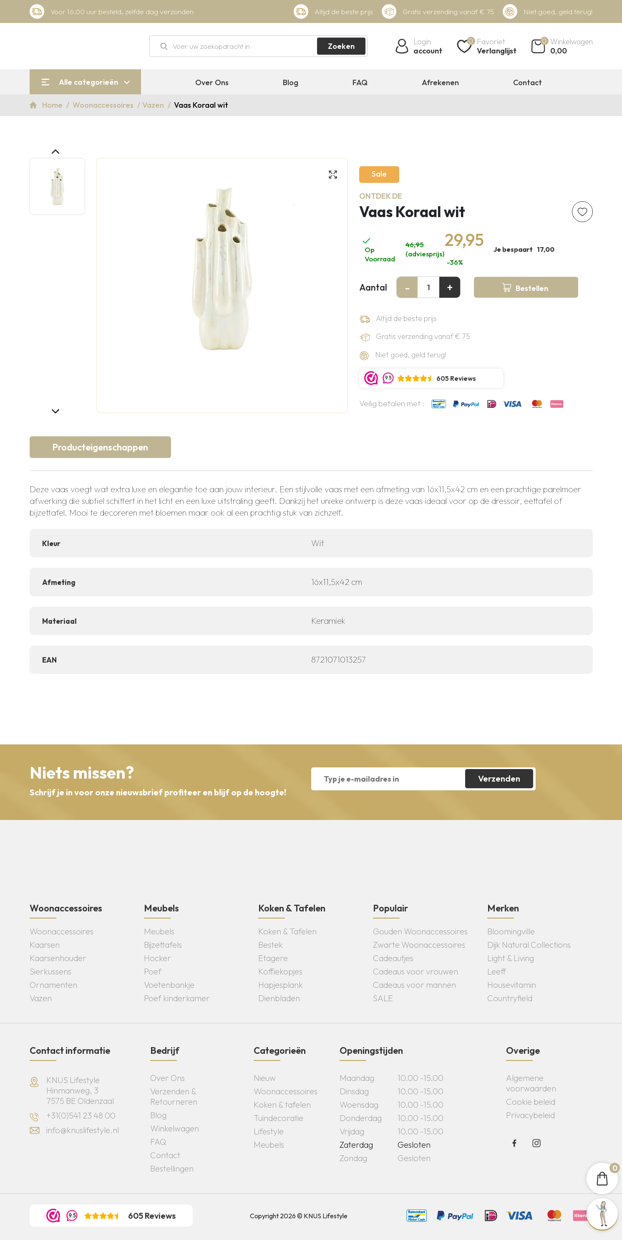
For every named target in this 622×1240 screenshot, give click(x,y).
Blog (290, 82)
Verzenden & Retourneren (173, 1096)
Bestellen (532, 288)
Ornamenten (53, 984)
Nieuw (265, 1078)
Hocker (157, 958)
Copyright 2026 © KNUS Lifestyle (299, 1216)
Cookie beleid (530, 1101)
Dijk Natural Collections (529, 944)
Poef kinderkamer (177, 998)
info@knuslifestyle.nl (82, 1130)
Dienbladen (279, 998)
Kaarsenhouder (58, 958)
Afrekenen (440, 82)
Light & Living (510, 958)
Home (53, 105)
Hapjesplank (280, 984)
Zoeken (341, 46)
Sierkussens (50, 971)
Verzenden (499, 778)
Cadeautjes (393, 958)
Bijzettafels (163, 944)
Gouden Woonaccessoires (420, 931)
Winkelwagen (174, 1128)
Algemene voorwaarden (531, 1083)
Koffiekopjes (280, 971)
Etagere (273, 958)
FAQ (360, 82)
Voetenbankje (169, 984)
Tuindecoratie (278, 1118)
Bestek (270, 944)
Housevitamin (511, 984)
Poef (152, 971)
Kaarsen (45, 944)
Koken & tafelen (282, 1104)
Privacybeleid (530, 1115)
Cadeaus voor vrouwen (415, 971)
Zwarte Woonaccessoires (419, 944)
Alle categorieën (88, 82)
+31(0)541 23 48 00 (81, 1115)
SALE (383, 998)
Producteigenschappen (100, 447)
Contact (527, 82)
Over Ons (212, 82)
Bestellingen (172, 1168)
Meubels (159, 931)
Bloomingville (511, 931)
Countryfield (509, 998)
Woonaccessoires (104, 105)
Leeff (496, 971)
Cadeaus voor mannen (414, 984)
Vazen (154, 105)
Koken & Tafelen (287, 931)
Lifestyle (269, 1131)
